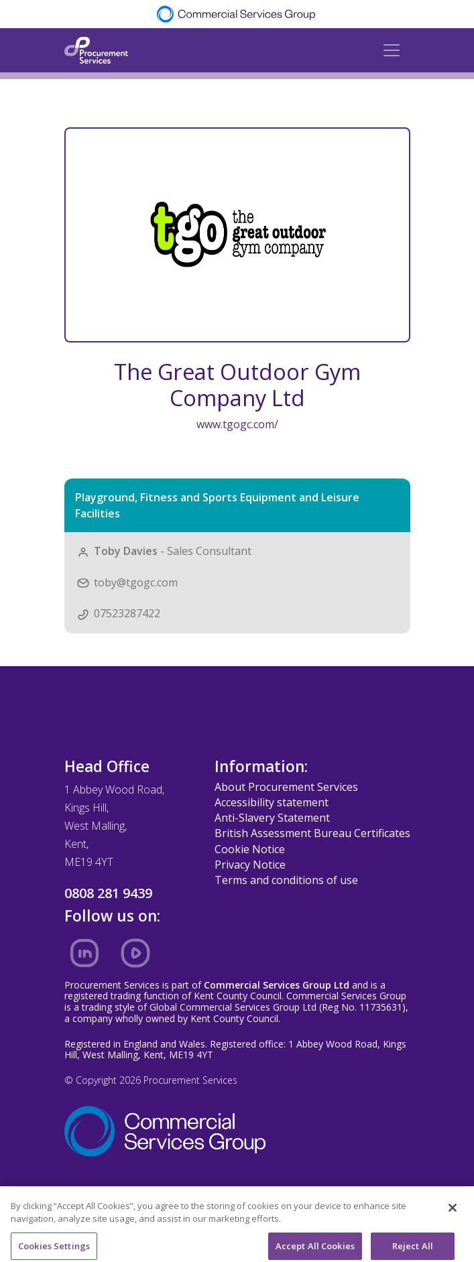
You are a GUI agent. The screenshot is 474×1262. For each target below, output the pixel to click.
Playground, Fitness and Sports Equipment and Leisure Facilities (217, 505)
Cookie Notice (250, 849)
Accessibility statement (272, 802)
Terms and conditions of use (286, 880)
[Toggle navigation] (391, 50)
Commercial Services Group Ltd (276, 985)
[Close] (452, 1215)
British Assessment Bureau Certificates (312, 833)
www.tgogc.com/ (237, 424)
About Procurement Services (286, 786)
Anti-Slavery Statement (272, 817)
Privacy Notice (250, 864)
